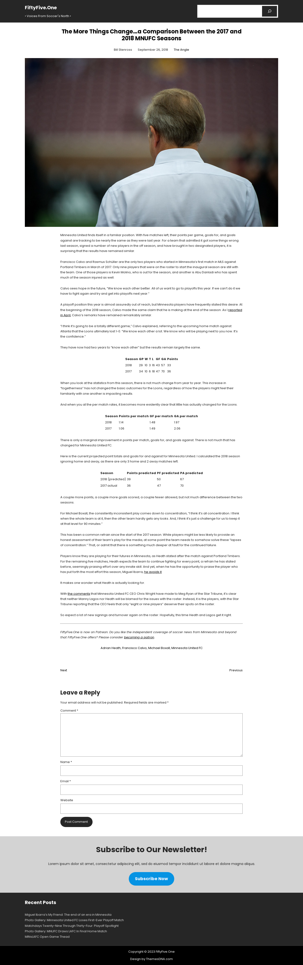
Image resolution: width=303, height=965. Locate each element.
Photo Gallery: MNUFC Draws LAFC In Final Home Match (66, 931)
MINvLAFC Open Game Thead (47, 936)
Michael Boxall (159, 648)
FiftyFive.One (41, 7)
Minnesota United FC (187, 648)
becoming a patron (139, 637)
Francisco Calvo (134, 648)
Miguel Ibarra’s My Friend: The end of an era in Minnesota (68, 914)
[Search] (269, 11)
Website (66, 800)
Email (65, 781)
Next (63, 670)
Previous (236, 670)
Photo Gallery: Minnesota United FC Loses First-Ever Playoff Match (74, 920)
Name (66, 762)
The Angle (181, 49)
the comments (79, 593)
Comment (69, 710)
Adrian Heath (111, 648)
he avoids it (153, 572)
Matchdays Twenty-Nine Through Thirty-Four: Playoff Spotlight (72, 926)
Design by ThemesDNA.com (151, 959)
